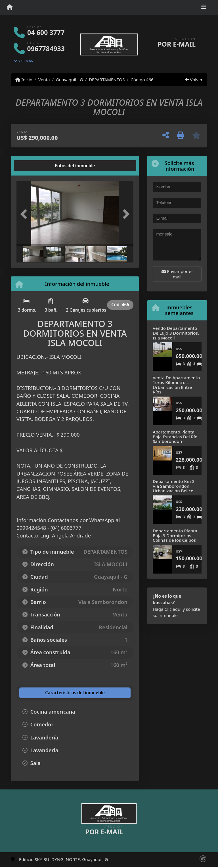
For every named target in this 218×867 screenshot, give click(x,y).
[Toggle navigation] (203, 7)
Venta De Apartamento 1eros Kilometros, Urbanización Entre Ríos (176, 385)
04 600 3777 (45, 32)
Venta (44, 79)
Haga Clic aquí (167, 609)
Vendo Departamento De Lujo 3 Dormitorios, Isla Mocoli (176, 332)
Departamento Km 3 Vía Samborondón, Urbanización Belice (173, 485)
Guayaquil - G (69, 79)
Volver (193, 79)
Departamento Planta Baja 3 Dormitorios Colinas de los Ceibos (175, 535)
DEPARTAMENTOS (107, 79)
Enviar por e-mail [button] (177, 274)
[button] (25, 214)
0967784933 (46, 48)
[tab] (38, 165)
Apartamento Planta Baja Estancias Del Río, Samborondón (176, 436)
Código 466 (142, 79)
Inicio (23, 79)
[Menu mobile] (10, 7)
